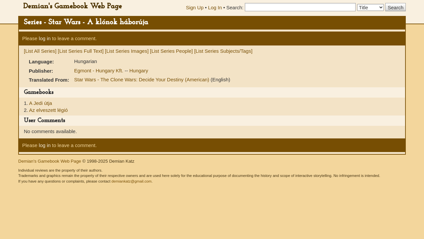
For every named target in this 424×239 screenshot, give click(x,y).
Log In (215, 7)
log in (45, 38)
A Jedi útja (40, 103)
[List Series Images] (127, 51)
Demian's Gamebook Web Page (72, 6)
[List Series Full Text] (81, 51)
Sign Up (194, 7)
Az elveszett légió (48, 110)
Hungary (138, 70)
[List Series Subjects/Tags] (223, 51)
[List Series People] (171, 51)
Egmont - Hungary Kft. (99, 70)
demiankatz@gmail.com (131, 181)
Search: (234, 7)
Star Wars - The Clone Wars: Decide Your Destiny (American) (142, 79)
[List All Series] (40, 51)
